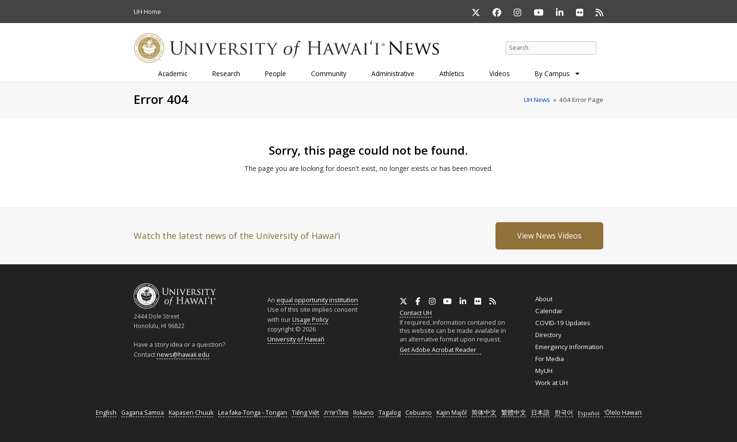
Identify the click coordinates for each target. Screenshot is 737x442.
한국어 (563, 412)
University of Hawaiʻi (295, 339)
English (106, 412)
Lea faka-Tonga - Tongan (252, 412)
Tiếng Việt (305, 412)
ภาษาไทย (336, 412)
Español (588, 413)
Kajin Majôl (452, 412)
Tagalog (390, 412)
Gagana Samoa (142, 412)
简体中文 (484, 412)
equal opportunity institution (317, 299)
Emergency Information (569, 346)
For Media (549, 358)
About (544, 299)
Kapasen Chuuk (191, 412)
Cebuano (418, 412)
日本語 (540, 412)
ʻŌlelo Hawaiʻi (623, 412)
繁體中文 (513, 412)
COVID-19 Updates (562, 322)
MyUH (544, 370)
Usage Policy (310, 319)
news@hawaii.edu (183, 355)
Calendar (549, 310)
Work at (551, 382)
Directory (548, 334)
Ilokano (363, 412)
